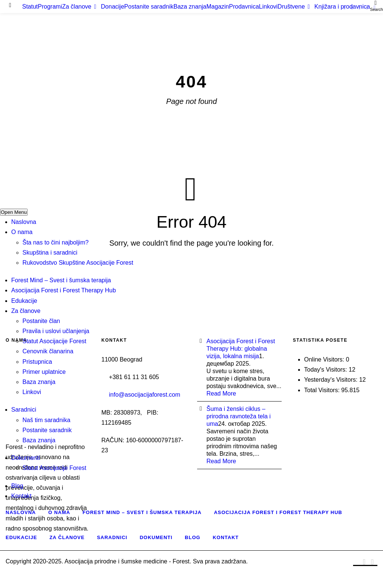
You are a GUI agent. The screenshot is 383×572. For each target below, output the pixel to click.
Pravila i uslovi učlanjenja (55, 331)
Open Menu (14, 212)
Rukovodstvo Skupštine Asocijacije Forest (77, 262)
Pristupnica (37, 362)
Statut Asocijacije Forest (54, 341)
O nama (22, 232)
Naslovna (23, 222)
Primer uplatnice (44, 372)
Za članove (25, 311)
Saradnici (23, 409)
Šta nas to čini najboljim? (55, 242)
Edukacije (24, 301)
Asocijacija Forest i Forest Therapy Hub (63, 290)
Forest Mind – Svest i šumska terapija (61, 280)
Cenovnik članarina (47, 351)
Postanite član (41, 321)
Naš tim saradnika (46, 420)
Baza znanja (38, 382)
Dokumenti (25, 458)
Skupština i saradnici (49, 252)
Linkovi (31, 392)
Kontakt (21, 496)
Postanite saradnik (47, 430)
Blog (17, 486)
